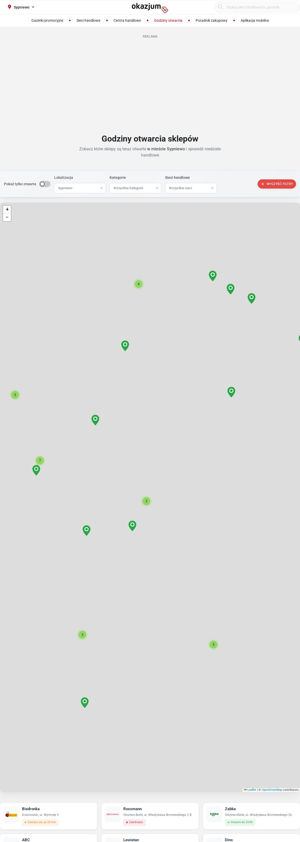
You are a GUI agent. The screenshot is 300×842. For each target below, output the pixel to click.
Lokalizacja (63, 177)
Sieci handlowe (177, 177)
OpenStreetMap (272, 790)
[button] (146, 501)
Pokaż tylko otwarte (20, 184)
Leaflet (250, 790)
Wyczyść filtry (277, 184)
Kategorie (118, 177)
